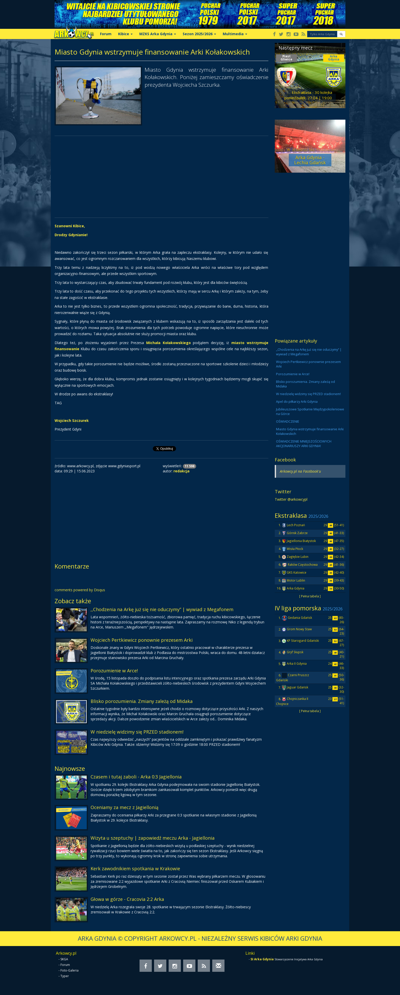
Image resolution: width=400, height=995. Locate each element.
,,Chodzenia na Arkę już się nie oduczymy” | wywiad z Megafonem (162, 609)
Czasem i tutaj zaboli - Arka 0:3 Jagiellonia (136, 777)
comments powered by (80, 589)
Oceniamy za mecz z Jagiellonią (124, 807)
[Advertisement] (161, 176)
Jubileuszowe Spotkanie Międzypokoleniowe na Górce (310, 411)
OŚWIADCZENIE (287, 421)
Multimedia (235, 33)
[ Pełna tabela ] (310, 596)
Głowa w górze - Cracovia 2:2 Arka (127, 899)
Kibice (125, 33)
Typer (64, 976)
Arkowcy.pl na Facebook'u (300, 471)
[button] (341, 34)
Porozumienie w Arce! (114, 670)
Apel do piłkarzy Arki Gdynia (297, 401)
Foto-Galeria (69, 970)
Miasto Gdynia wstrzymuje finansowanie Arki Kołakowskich (310, 431)
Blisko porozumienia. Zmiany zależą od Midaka (142, 701)
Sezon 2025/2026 (199, 33)
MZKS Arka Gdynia (157, 33)
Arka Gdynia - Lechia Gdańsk (310, 160)
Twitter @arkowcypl (291, 499)
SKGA (64, 959)
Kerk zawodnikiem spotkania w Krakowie (135, 868)
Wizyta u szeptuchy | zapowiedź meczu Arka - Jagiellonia (153, 838)
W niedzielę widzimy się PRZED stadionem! (137, 732)
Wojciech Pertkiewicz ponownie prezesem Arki (142, 640)
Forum (105, 33)
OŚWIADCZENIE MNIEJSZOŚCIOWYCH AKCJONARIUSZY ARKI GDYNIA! (303, 443)
